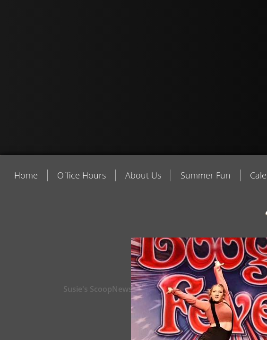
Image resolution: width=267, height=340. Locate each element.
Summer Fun (206, 175)
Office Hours (81, 175)
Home (26, 175)
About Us (143, 175)
